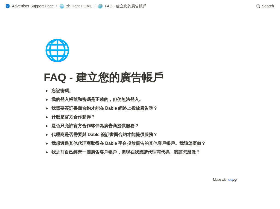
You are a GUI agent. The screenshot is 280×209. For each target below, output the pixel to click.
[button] (29, 6)
